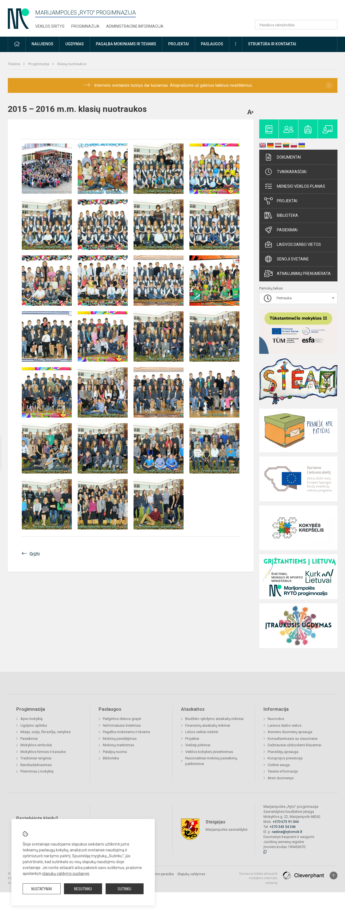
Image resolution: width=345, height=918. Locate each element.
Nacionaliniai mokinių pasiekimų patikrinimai (211, 761)
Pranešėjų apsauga (283, 752)
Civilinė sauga (279, 765)
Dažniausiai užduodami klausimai (294, 745)
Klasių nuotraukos (71, 64)
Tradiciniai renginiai (35, 758)
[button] (299, 11)
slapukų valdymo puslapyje (65, 873)
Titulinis (14, 64)
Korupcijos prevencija (285, 758)
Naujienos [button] (42, 44)
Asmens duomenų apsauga (290, 732)
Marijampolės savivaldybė (227, 829)
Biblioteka (281, 215)
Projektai (280, 200)
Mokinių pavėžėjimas (120, 738)
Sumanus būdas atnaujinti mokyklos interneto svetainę (258, 878)
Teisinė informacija (283, 771)
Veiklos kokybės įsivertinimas (209, 752)
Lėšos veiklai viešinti (201, 732)
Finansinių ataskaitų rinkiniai (207, 725)
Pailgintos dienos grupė (122, 719)
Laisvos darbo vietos (292, 244)
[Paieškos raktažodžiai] (296, 24)
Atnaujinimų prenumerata (297, 273)
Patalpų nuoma (115, 752)
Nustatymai (41, 889)
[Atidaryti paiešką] (331, 25)
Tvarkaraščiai (285, 171)
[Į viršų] (333, 875)
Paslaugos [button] (212, 44)
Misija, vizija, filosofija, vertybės (45, 732)
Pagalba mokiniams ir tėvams (126, 732)
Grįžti (35, 554)
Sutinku (124, 889)
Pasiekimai (281, 230)
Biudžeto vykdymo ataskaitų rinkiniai (214, 719)
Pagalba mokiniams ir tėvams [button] (126, 44)
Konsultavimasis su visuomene (292, 738)
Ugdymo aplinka (33, 725)
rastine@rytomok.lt (287, 832)
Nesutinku (83, 889)
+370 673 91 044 (286, 822)
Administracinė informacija (134, 26)
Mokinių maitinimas (118, 745)
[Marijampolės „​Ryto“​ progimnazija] (18, 17)
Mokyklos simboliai (36, 745)
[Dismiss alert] (329, 85)
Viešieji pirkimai (197, 745)
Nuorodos (276, 719)
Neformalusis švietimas (122, 725)
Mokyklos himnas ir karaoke (43, 752)
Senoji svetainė (286, 259)
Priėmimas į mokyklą (36, 771)
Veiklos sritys (50, 26)
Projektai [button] (178, 44)
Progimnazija (85, 26)
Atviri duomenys (281, 778)
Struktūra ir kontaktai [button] (272, 44)
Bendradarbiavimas (36, 765)
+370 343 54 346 (283, 827)
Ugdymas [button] (74, 44)
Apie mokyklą (31, 719)
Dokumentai (282, 157)
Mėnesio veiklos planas (294, 186)
